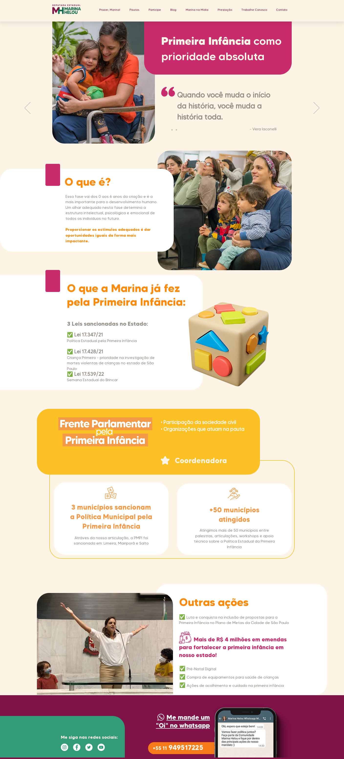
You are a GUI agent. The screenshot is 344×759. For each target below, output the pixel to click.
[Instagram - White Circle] (64, 747)
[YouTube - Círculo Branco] (101, 747)
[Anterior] (27, 108)
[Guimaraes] (167, 130)
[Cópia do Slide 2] (176, 130)
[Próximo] (316, 108)
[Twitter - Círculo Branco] (89, 747)
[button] (134, 9)
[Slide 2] (172, 130)
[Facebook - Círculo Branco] (76, 747)
